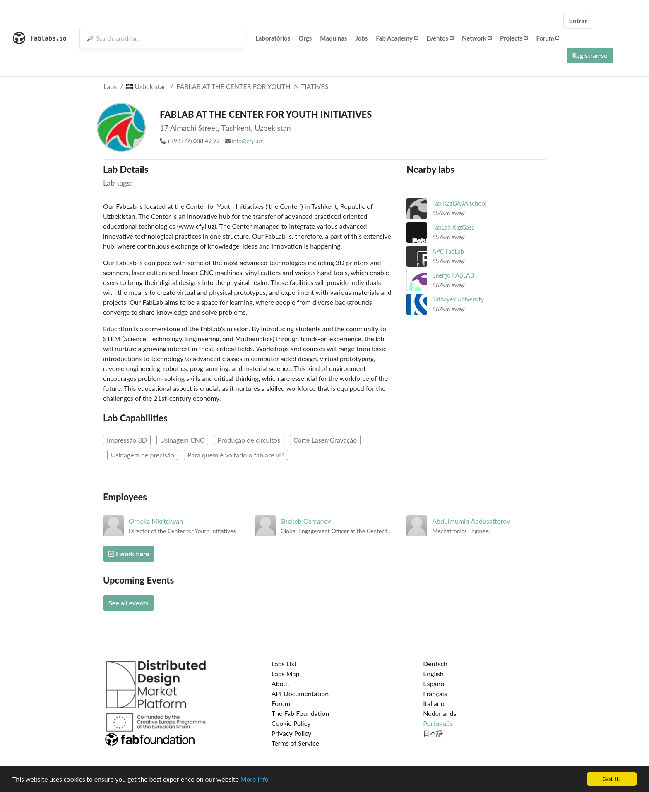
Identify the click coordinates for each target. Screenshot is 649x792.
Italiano (434, 703)
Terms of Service (295, 743)
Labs (110, 86)
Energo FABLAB (453, 275)
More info (254, 779)
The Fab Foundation (300, 713)
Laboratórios (272, 38)
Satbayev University (458, 299)
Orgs (305, 38)
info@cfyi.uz (247, 140)
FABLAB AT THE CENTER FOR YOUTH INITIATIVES (252, 86)
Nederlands (439, 713)
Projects (514, 38)
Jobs (361, 38)
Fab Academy (397, 38)
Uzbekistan (146, 86)
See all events (128, 603)
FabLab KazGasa (453, 227)
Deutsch (435, 664)
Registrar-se (589, 55)
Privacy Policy (292, 733)
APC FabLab (448, 251)
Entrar (578, 20)
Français (435, 693)
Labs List (284, 664)
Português (437, 723)
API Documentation (300, 693)
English (433, 673)
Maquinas (333, 38)
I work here (128, 554)
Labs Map (286, 673)
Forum (547, 38)
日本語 (433, 733)
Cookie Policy (291, 723)
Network (477, 38)
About (281, 683)
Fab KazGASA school (459, 203)
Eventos (440, 38)
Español (434, 683)
